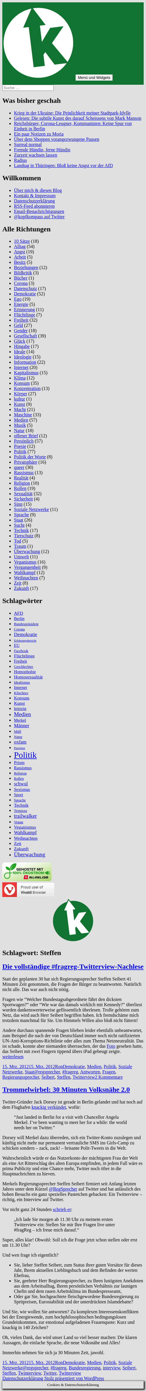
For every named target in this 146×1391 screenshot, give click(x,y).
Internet (21, 367)
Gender (21, 330)
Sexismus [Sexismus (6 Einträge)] (22, 789)
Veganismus (25, 561)
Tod (17, 540)
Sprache (21, 514)
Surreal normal (28, 144)
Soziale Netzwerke (31, 509)
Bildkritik (23, 272)
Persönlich (24, 441)
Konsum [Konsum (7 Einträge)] (21, 697)
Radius (20, 160)
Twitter (49, 1373)
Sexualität (23, 493)
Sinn (18, 504)
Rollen (20, 488)
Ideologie (22, 356)
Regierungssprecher (20, 1077)
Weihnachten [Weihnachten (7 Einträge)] (26, 838)
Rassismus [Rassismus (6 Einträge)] (23, 767)
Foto (111, 1046)
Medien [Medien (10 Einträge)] (22, 714)
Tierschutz (23, 535)
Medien (21, 420)
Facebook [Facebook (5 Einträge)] (21, 651)
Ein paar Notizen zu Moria (39, 133)
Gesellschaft (25, 335)
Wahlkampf (24, 572)
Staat (18, 519)
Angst (19, 251)
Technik (21, 530)
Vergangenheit (27, 567)
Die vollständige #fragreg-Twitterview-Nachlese (73, 966)
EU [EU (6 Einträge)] (16, 645)
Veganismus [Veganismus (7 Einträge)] (25, 826)
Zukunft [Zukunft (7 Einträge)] (21, 848)
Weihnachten (26, 577)
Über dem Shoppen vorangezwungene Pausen (56, 139)
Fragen (108, 1071)
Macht (20, 409)
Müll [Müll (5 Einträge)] (17, 732)
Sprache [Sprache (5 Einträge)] (20, 800)
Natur (19, 430)
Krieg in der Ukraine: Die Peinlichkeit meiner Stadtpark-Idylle (72, 112)
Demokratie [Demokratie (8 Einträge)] (25, 634)
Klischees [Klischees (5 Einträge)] (21, 693)
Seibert (47, 1077)
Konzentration (27, 388)
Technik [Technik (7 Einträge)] (21, 805)
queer (19, 467)
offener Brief (26, 435)
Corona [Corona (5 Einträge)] (19, 629)
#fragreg (70, 1071)
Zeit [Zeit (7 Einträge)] (17, 843)
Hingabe (22, 346)
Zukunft (21, 588)
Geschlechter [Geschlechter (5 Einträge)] (23, 667)
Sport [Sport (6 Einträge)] (18, 794)
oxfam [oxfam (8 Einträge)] (20, 742)
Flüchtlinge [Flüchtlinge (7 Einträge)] (24, 655)
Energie (21, 304)
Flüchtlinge (24, 314)
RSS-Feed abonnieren (34, 206)
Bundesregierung (84, 1367)
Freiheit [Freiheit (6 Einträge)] (20, 661)
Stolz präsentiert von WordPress (74, 1378)
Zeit (18, 583)
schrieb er (62, 1209)
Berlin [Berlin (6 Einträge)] (19, 618)
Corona (21, 283)
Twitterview (83, 1077)
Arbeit (20, 256)
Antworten (90, 1071)
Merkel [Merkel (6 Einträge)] (20, 720)
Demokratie (25, 293)
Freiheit (21, 320)
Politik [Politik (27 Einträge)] (25, 755)
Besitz (20, 262)
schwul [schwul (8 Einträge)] (21, 784)
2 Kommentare (109, 1077)
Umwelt (21, 556)
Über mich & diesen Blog (38, 190)
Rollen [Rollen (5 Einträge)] (19, 779)
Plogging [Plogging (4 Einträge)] (19, 748)
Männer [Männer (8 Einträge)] (21, 725)
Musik (20, 425)
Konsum (22, 383)
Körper (20, 393)
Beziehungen (26, 267)
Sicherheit (23, 498)
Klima (20, 377)
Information (25, 362)
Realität (21, 477)
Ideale (19, 351)
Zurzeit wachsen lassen (35, 155)
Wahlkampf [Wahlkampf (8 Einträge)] (25, 832)
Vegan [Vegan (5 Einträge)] (18, 822)
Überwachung (27, 551)
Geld (18, 325)
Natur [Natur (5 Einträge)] (18, 737)
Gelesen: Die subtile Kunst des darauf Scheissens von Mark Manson (77, 118)
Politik (20, 451)
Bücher (20, 278)
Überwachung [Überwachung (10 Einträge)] (29, 854)
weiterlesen (13, 1056)
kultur (19, 398)
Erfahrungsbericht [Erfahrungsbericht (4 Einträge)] (25, 640)
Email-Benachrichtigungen (39, 211)
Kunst (19, 404)
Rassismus (24, 472)
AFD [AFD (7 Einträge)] (18, 613)
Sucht (19, 525)
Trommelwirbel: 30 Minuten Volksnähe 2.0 (66, 1089)
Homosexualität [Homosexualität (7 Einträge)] (28, 676)
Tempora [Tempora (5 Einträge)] (20, 811)
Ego (18, 299)
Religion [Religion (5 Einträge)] (20, 773)
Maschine (23, 414)
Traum (20, 546)
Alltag (20, 246)
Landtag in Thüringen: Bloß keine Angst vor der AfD (63, 165)
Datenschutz (25, 288)
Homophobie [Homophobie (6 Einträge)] (25, 671)
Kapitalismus (26, 372)
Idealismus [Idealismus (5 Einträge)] (22, 682)
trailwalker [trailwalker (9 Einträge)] (25, 816)
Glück (19, 341)
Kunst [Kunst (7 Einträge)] (19, 703)
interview (111, 1367)
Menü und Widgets (94, 77)
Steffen (63, 1077)
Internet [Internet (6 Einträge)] (20, 687)
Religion (22, 483)
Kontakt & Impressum (35, 195)
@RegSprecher (63, 1188)
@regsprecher (47, 1071)
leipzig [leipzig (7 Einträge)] (20, 708)
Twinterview (29, 1373)
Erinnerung (24, 309)
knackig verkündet (48, 1107)
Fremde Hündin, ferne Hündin (42, 149)
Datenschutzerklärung (34, 200)
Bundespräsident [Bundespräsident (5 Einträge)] (26, 624)
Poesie (20, 446)
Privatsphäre (25, 462)
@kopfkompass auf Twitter (39, 216)
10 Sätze (22, 241)
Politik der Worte (30, 456)
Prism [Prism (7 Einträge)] (19, 762)
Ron (59, 1066)
